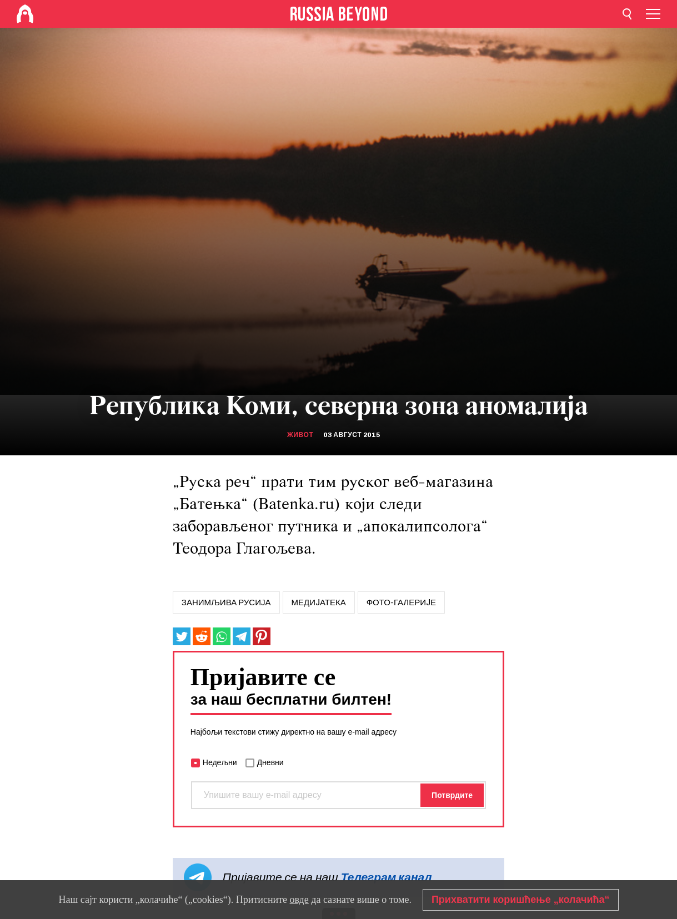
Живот (300, 435)
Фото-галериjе (401, 602)
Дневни (270, 762)
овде (299, 899)
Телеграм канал (386, 877)
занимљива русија (226, 602)
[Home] (25, 13)
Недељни (220, 762)
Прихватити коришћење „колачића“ (521, 899)
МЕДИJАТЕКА (319, 602)
